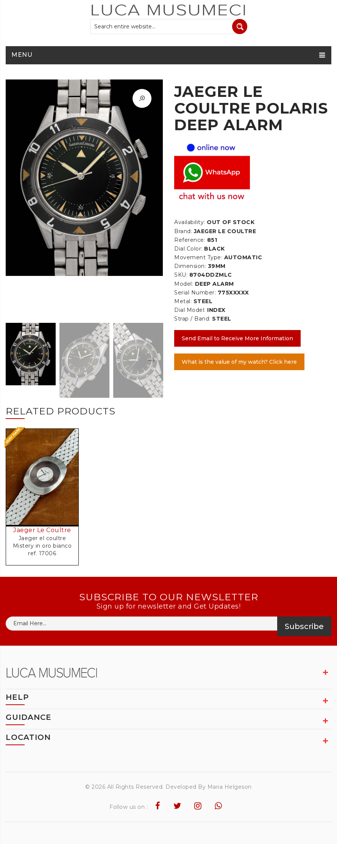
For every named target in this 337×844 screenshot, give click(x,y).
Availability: (189, 222)
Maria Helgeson (230, 786)
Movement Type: (198, 257)
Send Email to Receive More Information (237, 338)
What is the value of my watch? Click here (239, 361)
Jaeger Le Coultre (42, 530)
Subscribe (304, 626)
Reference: (189, 240)
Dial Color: (188, 248)
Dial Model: (190, 310)
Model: (183, 283)
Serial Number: (195, 292)
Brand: (183, 231)
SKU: (180, 274)
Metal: (183, 301)
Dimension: (190, 266)
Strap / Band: (192, 318)
